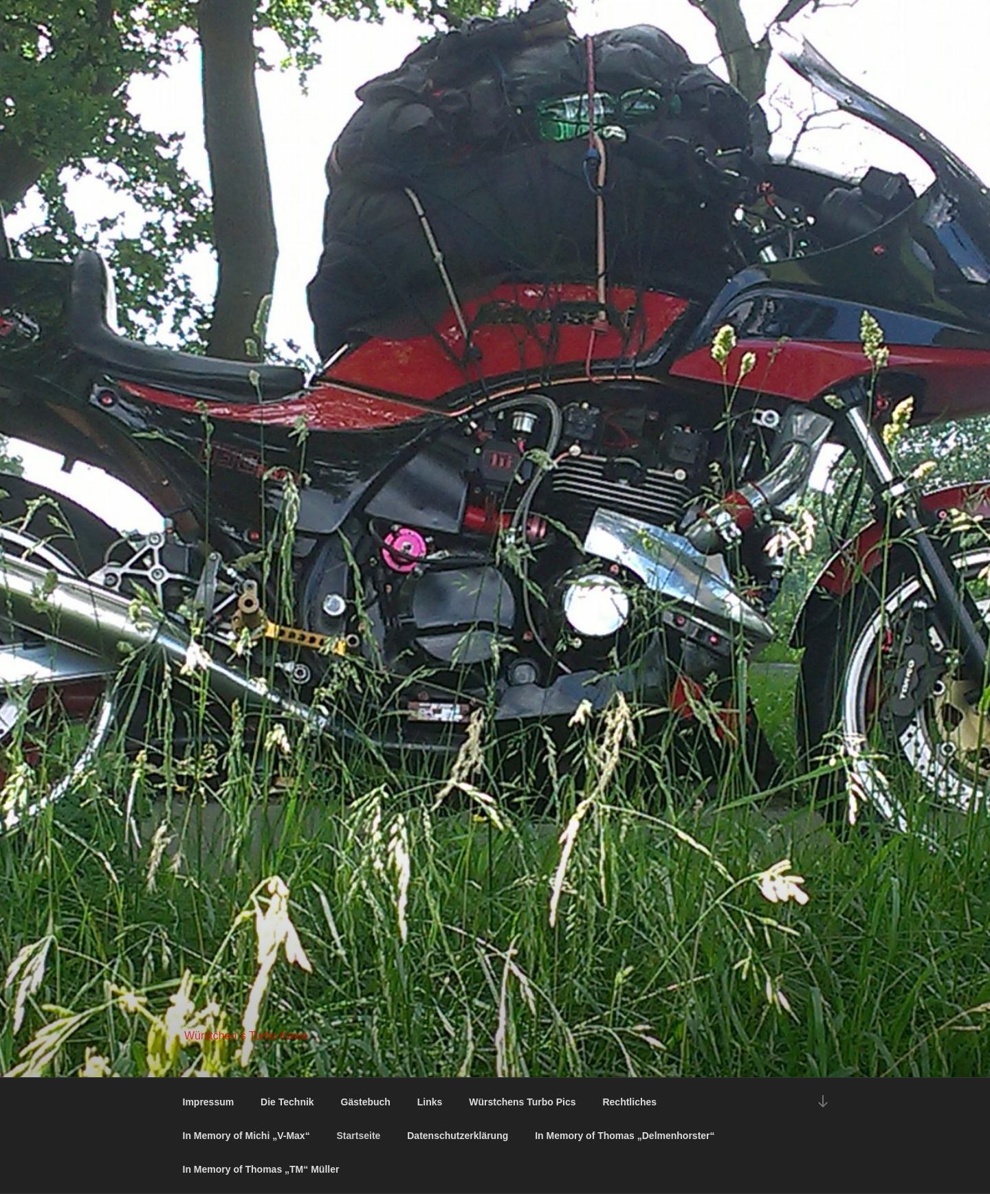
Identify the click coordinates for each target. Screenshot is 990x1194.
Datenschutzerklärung (457, 1135)
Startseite (359, 1135)
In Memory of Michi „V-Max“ (246, 1135)
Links (430, 1101)
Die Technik (287, 1101)
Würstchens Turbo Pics (522, 1101)
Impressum (208, 1101)
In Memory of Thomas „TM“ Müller (261, 1169)
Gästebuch (365, 1101)
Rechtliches (629, 1101)
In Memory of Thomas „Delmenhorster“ (624, 1135)
